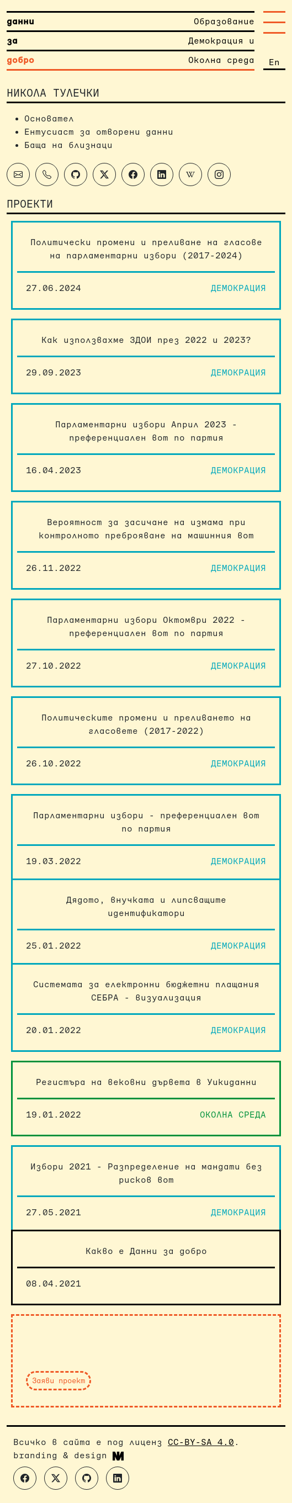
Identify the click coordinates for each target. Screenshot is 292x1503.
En (274, 62)
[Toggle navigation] (274, 22)
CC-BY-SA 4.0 (201, 1442)
